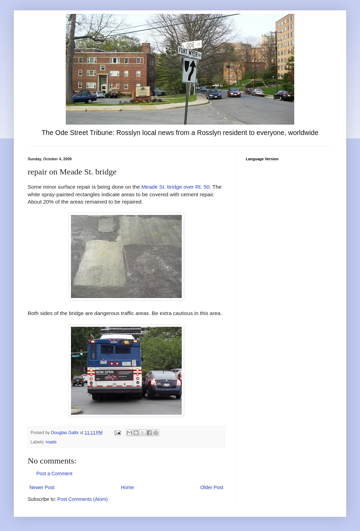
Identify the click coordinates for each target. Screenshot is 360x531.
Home (127, 487)
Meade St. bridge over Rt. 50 (176, 187)
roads (51, 442)
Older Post (211, 487)
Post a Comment (54, 473)
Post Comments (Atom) (82, 499)
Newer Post (41, 487)
